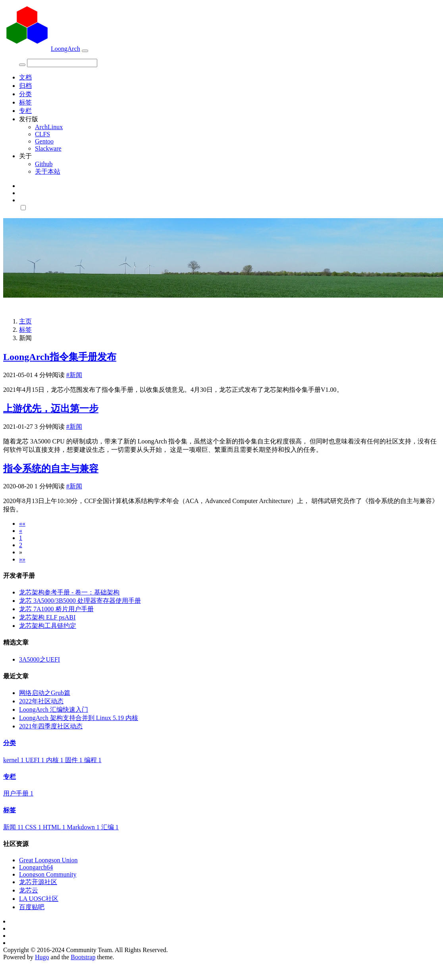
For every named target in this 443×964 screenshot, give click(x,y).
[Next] (20, 552)
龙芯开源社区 (38, 882)
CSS (33, 827)
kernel (14, 760)
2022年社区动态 (41, 701)
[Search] (62, 63)
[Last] (22, 559)
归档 (25, 85)
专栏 (25, 110)
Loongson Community (47, 874)
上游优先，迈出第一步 (50, 408)
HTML (55, 827)
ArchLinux (49, 127)
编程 (93, 760)
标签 (25, 102)
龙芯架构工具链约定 (47, 625)
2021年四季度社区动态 (51, 726)
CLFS (42, 134)
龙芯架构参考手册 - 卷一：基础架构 (69, 592)
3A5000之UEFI (39, 659)
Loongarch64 (36, 867)
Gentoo (44, 141)
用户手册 (18, 793)
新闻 (14, 827)
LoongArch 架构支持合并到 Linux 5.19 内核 (78, 717)
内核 (55, 760)
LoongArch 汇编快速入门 (53, 709)
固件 (74, 760)
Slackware (48, 148)
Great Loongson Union (48, 860)
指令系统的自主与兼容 (50, 468)
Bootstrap (83, 957)
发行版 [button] (28, 119)
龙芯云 (28, 890)
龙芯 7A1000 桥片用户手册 (56, 609)
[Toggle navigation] (85, 51)
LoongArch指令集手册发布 (59, 357)
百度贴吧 (31, 907)
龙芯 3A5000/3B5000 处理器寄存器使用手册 (80, 600)
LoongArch (41, 48)
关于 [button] (25, 156)
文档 (25, 77)
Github (43, 164)
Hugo (42, 957)
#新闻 (74, 375)
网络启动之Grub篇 (44, 692)
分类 (25, 94)
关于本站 (47, 171)
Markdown (84, 827)
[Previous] (20, 530)
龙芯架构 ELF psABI (47, 617)
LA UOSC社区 (38, 898)
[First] (22, 523)
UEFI (35, 760)
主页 (25, 321)
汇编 (110, 827)
